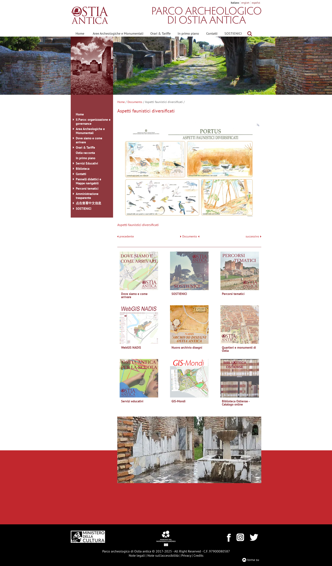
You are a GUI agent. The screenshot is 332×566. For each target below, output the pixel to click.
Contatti (211, 33)
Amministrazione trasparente (87, 196)
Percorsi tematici (87, 188)
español (256, 2)
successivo (253, 236)
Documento (134, 102)
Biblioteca (82, 169)
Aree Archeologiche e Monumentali (118, 33)
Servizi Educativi (87, 163)
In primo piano (188, 33)
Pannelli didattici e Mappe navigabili (88, 181)
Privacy (186, 555)
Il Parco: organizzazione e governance (93, 122)
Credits (198, 555)
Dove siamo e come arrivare (89, 140)
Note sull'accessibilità (163, 555)
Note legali (137, 555)
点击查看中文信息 (88, 203)
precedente (126, 236)
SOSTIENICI (233, 33)
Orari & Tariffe (160, 33)
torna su (253, 560)
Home (80, 33)
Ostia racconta (85, 153)
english (245, 2)
